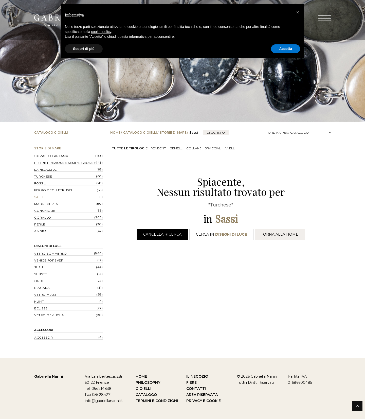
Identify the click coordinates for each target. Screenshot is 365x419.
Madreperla (46, 204)
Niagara (42, 288)
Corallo (42, 217)
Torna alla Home (279, 234)
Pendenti (159, 148)
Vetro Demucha (49, 315)
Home (115, 132)
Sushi (39, 267)
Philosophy (148, 382)
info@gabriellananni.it (104, 400)
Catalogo (146, 394)
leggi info (216, 132)
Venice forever (48, 260)
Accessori (43, 330)
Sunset (40, 274)
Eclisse (41, 308)
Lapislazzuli (46, 169)
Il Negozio (197, 376)
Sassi (38, 197)
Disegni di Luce (48, 246)
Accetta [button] (285, 49)
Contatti (196, 388)
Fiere (191, 382)
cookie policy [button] (101, 32)
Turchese (43, 176)
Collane (194, 148)
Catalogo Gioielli (140, 132)
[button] (298, 12)
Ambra (40, 231)
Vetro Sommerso (50, 253)
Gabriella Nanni (48, 376)
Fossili (40, 183)
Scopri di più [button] (84, 49)
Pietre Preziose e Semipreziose (63, 163)
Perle (39, 224)
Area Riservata (202, 394)
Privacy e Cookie (203, 400)
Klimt (39, 301)
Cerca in (221, 234)
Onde (39, 281)
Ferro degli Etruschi (54, 190)
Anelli (230, 148)
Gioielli (143, 388)
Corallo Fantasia (51, 156)
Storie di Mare (173, 132)
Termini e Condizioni (157, 400)
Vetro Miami (45, 294)
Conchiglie (44, 211)
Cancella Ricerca (162, 234)
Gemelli (176, 148)
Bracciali (213, 148)
